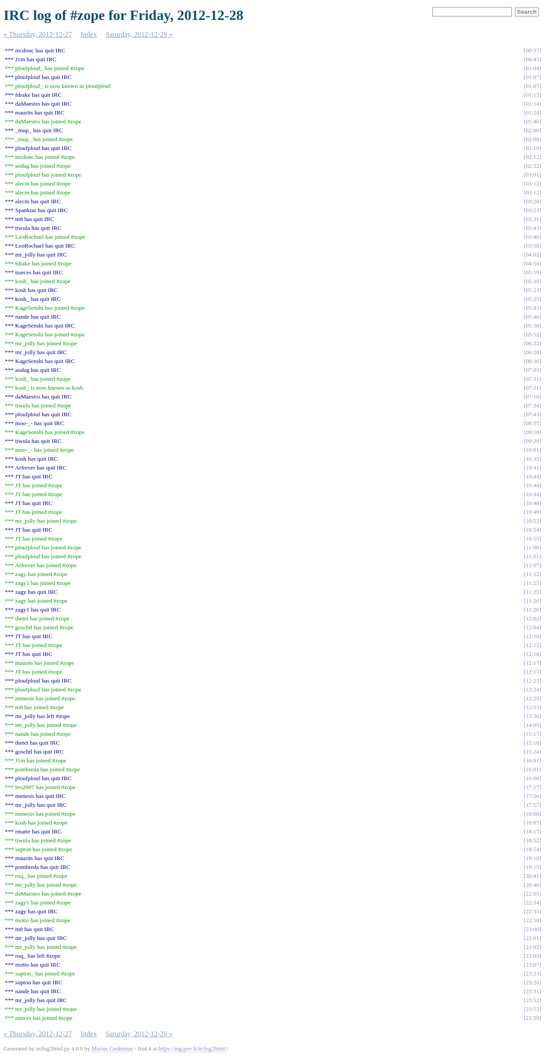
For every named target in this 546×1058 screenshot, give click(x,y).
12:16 (532, 654)
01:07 (532, 77)
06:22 (532, 343)
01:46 (532, 121)
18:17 (532, 831)
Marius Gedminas (112, 1048)
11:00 (532, 547)
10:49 (532, 512)
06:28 (532, 352)
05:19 (532, 272)
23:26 (532, 982)
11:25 (532, 583)
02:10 (532, 148)
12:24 (532, 689)
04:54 (532, 263)
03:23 (532, 210)
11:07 (532, 565)
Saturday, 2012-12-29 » (139, 34)
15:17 (532, 733)
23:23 (532, 973)
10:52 (532, 520)
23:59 (532, 1018)
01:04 (532, 68)
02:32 (532, 165)
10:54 (532, 529)
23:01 (532, 938)
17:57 (532, 804)
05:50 (532, 325)
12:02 (532, 618)
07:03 (532, 370)
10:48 (532, 503)
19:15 (532, 867)
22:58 (532, 920)
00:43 (532, 59)
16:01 (532, 760)
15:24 (532, 751)
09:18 (532, 432)
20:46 (532, 884)
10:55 (532, 538)
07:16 (532, 396)
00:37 (532, 50)
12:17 (532, 662)
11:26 (532, 600)
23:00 (532, 929)
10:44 (532, 476)
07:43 (532, 414)
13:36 (532, 716)
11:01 (532, 556)
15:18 (532, 742)
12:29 (532, 698)
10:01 (532, 449)
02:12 (532, 157)
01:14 (532, 103)
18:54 (532, 849)
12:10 (532, 636)
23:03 (532, 955)
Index (89, 34)
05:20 (532, 281)
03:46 (532, 236)
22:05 (532, 893)
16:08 (532, 778)
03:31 (532, 219)
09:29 (532, 441)
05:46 (532, 316)
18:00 (532, 813)
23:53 (532, 1009)
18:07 (532, 822)
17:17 (532, 787)
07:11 (532, 378)
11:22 (532, 574)
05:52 (532, 334)
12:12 (532, 645)
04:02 (532, 254)
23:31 (532, 991)
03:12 (532, 183)
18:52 (532, 840)
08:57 (532, 423)
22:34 (532, 902)
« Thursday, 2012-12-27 (38, 34)
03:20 (532, 201)
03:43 (532, 228)
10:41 (532, 467)
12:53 (532, 707)
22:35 (532, 911)
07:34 (532, 405)
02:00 (532, 130)
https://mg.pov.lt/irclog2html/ (193, 1048)
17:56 (532, 796)
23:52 (532, 1000)
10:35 (532, 458)
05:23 (532, 290)
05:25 (532, 299)
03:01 (532, 174)
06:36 (532, 361)
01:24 (532, 112)
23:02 (532, 947)
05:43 (532, 307)
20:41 (532, 875)
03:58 (532, 245)
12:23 (532, 680)
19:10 (532, 858)
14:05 (532, 725)
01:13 (532, 94)
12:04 (532, 627)
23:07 (532, 964)
